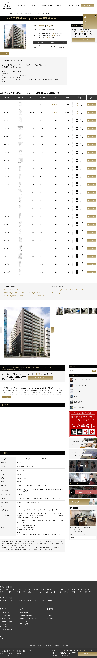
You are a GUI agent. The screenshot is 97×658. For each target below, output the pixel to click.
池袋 (53, 33)
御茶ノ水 (3, 592)
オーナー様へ (75, 483)
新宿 (1, 590)
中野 (59, 592)
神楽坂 (11, 592)
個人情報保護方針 (6, 630)
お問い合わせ (88, 5)
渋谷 (14, 590)
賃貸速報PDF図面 (6, 621)
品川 (56, 590)
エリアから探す (33, 5)
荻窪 (73, 592)
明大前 (53, 592)
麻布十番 (50, 590)
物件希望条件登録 (26, 613)
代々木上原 (37, 592)
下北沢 (46, 592)
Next (52, 330)
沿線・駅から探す (46, 5)
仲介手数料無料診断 (26, 616)
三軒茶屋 (35, 590)
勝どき (80, 590)
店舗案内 (58, 5)
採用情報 (83, 466)
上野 (24, 592)
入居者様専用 (75, 502)
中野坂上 (67, 592)
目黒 (42, 590)
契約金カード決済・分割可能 (29, 618)
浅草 (29, 592)
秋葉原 (87, 590)
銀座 (67, 590)
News (49, 613)
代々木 (8, 590)
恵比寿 (20, 590)
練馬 (90, 592)
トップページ (20, 5)
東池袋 (53, 35)
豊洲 (73, 590)
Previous (1, 330)
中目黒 (27, 590)
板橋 (85, 592)
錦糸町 (18, 592)
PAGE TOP (95, 577)
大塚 (46, 37)
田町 (62, 590)
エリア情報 (3, 624)
